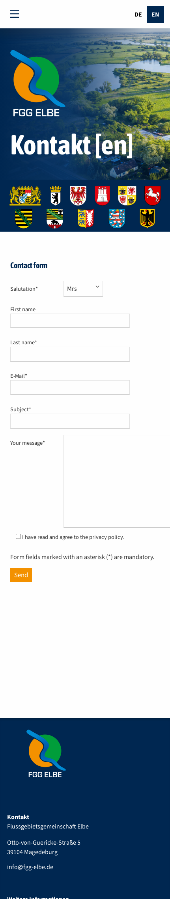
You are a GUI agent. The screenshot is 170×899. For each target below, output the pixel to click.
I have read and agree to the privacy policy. (73, 537)
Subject (29, 409)
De (138, 14)
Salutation (29, 289)
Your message (29, 443)
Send (21, 575)
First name (22, 309)
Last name (29, 342)
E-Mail (29, 376)
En (155, 14)
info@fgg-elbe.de (30, 867)
